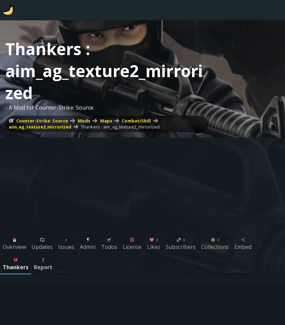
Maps (106, 121)
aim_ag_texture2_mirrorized (40, 127)
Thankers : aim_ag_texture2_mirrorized (120, 127)
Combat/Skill (136, 121)
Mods (84, 121)
